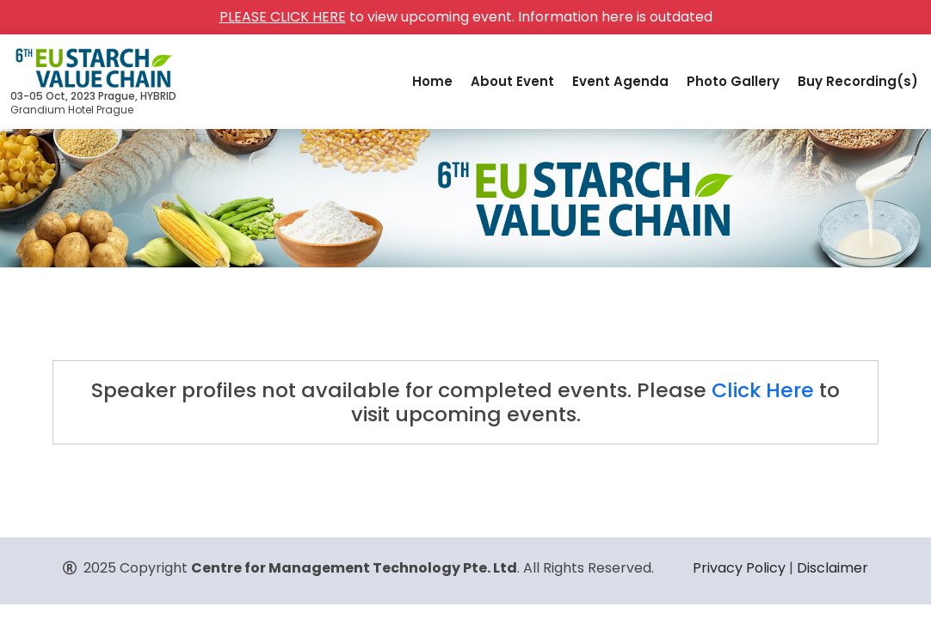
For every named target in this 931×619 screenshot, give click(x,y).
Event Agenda (620, 81)
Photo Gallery (733, 81)
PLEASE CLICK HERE (282, 17)
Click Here (763, 390)
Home (432, 81)
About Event (512, 81)
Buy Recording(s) (858, 81)
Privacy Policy (739, 568)
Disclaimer (832, 568)
